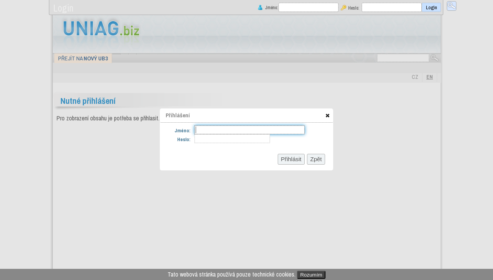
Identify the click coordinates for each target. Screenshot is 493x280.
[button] (328, 115)
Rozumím (311, 275)
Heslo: (353, 8)
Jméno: (271, 7)
